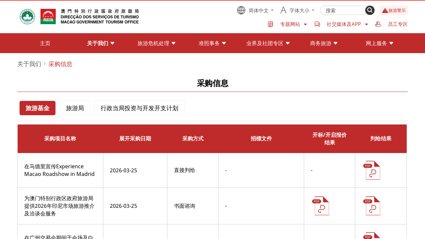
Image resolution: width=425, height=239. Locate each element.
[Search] (370, 10)
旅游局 (75, 108)
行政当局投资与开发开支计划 (139, 108)
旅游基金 (37, 108)
